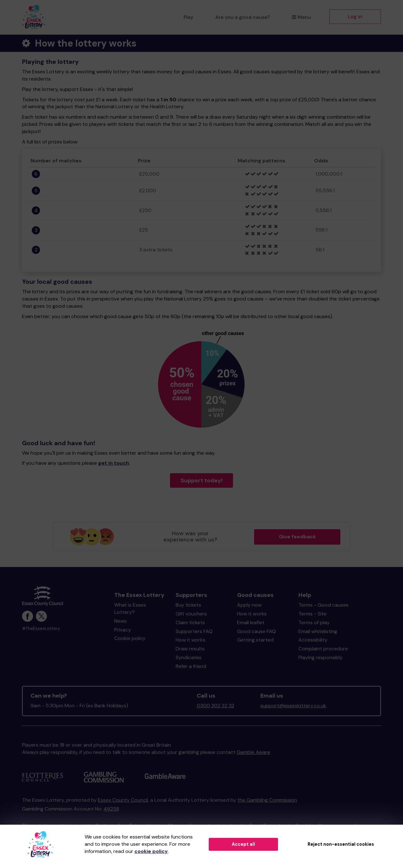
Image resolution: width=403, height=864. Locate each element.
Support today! (202, 480)
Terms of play (314, 622)
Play (188, 17)
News (120, 621)
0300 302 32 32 (215, 705)
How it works (190, 640)
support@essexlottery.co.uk (293, 705)
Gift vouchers (191, 613)
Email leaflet (250, 622)
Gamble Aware (253, 752)
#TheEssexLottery (41, 628)
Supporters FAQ (194, 631)
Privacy (122, 629)
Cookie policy (129, 638)
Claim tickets (190, 622)
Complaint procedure (323, 648)
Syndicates (189, 657)
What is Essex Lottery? (130, 608)
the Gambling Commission (267, 800)
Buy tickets (188, 605)
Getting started (255, 640)
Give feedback (297, 536)
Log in (355, 16)
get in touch (113, 463)
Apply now (249, 605)
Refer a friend (191, 666)
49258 (111, 808)
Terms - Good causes (323, 605)
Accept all (243, 844)
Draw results (190, 648)
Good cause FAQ (256, 631)
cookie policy (151, 851)
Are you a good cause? (242, 17)
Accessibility (312, 640)
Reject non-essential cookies (341, 844)
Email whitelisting (317, 631)
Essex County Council (123, 800)
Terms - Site (312, 613)
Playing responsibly (320, 657)
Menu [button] (301, 17)
